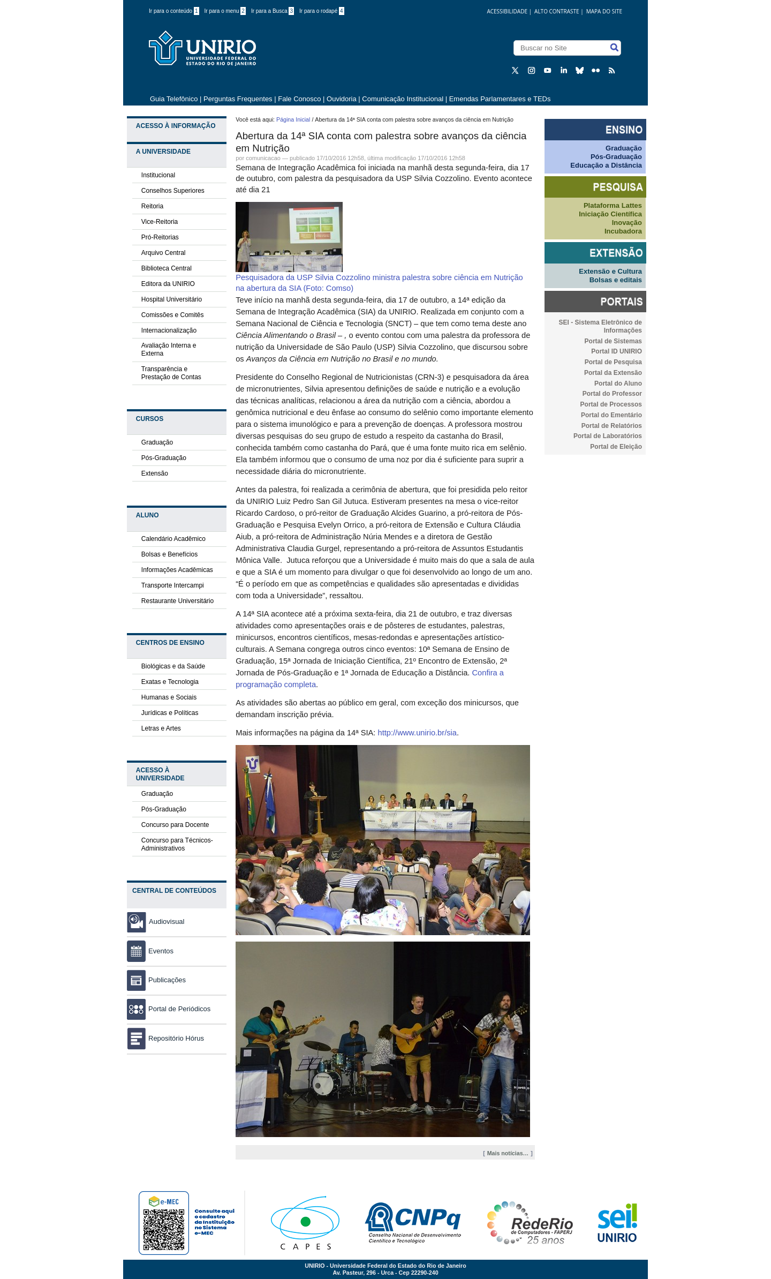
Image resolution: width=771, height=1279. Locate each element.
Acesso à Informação (176, 126)
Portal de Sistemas (613, 341)
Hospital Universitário (171, 299)
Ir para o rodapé (321, 11)
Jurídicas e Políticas (170, 713)
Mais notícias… (508, 1153)
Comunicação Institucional (402, 99)
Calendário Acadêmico (173, 539)
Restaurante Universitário (177, 601)
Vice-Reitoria (159, 221)
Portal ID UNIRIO (616, 351)
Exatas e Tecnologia (170, 682)
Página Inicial (293, 119)
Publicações (156, 980)
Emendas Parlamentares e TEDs (500, 99)
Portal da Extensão (613, 373)
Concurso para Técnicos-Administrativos (177, 844)
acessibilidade (507, 11)
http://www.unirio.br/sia (417, 732)
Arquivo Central (163, 253)
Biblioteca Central (166, 268)
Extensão (154, 473)
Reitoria (152, 206)
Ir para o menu (225, 11)
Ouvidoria (342, 99)
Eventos (150, 951)
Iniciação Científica (610, 214)
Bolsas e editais (615, 280)
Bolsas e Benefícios (169, 554)
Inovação (627, 223)
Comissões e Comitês (172, 315)
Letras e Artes (161, 728)
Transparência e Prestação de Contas (171, 373)
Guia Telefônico (174, 99)
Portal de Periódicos (168, 1009)
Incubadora (623, 231)
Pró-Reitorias (160, 237)
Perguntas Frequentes (238, 99)
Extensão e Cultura (610, 271)
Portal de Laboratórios (607, 436)
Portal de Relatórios (611, 426)
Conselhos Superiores (173, 190)
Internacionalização (168, 330)
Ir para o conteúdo (174, 11)
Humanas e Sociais (168, 697)
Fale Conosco (299, 99)
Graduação (157, 442)
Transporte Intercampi (172, 585)
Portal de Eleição (616, 446)
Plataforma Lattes (613, 205)
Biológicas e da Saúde (173, 666)
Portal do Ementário (611, 415)
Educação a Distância (606, 165)
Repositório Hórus (165, 1038)
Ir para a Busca (272, 11)
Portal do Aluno (618, 383)
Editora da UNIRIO (168, 284)
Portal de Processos (611, 404)
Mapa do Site (604, 11)
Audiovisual (167, 921)
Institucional (158, 175)
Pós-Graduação (163, 458)
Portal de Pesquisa (613, 362)
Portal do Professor (612, 393)
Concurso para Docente (175, 825)
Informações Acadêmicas (177, 570)
